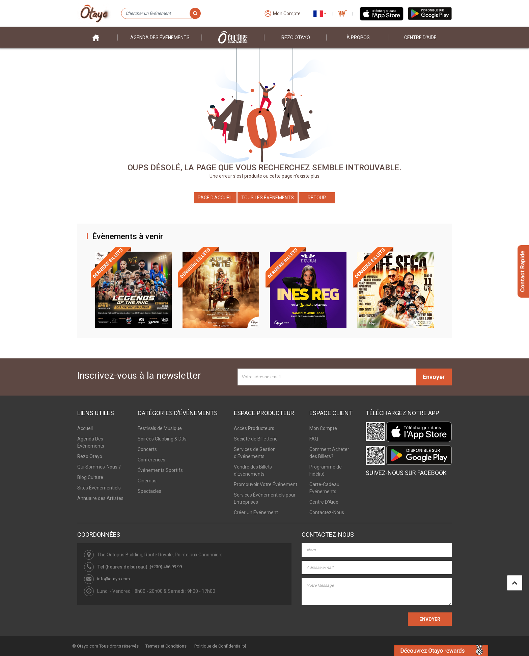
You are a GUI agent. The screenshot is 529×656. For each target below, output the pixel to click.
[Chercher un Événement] (160, 13)
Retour (317, 197)
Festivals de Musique (160, 428)
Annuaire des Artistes (100, 498)
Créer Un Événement (256, 512)
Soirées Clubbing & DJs (162, 438)
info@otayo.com (113, 578)
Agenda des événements (160, 37)
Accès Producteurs (254, 428)
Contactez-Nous (326, 512)
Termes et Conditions (166, 646)
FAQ (313, 438)
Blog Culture (90, 477)
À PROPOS (358, 37)
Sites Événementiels (99, 487)
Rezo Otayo (295, 37)
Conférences (151, 459)
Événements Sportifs (160, 470)
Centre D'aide (420, 37)
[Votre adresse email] (327, 377)
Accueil (85, 428)
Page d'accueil (215, 197)
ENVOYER (429, 619)
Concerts (147, 449)
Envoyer (434, 376)
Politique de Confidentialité (220, 646)
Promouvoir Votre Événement (265, 484)
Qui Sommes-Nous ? (99, 467)
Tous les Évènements (267, 197)
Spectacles (149, 491)
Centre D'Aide (323, 502)
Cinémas (147, 480)
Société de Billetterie (256, 438)
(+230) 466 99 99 (166, 566)
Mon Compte (323, 428)
